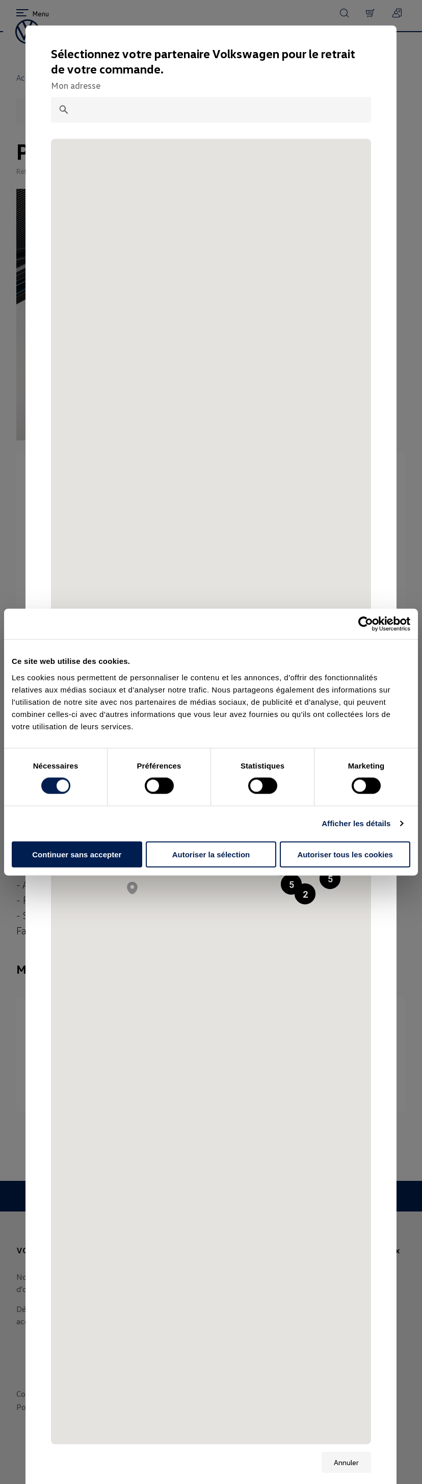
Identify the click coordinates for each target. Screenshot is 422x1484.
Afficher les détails (356, 823)
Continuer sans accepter (76, 854)
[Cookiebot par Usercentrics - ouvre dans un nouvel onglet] (365, 624)
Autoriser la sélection (211, 854)
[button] (330, 878)
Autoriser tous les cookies (345, 854)
